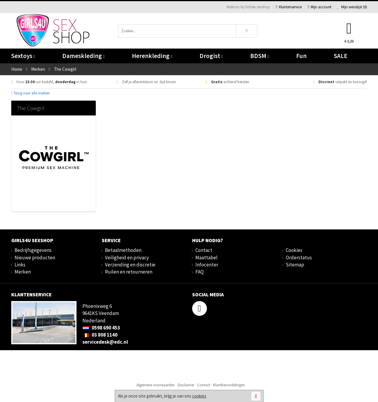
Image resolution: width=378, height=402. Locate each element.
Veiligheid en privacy (127, 257)
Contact (203, 250)
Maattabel (206, 257)
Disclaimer (186, 384)
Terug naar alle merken (30, 93)
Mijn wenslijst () (352, 6)
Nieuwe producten (35, 257)
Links (20, 264)
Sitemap (295, 264)
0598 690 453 (101, 327)
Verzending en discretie (130, 264)
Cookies (294, 250)
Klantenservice (289, 6)
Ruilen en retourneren (128, 271)
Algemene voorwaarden (155, 384)
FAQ (199, 271)
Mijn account (319, 6)
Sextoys (23, 56)
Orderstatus (299, 257)
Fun (301, 56)
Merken (23, 271)
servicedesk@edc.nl (105, 342)
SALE (340, 56)
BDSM (259, 56)
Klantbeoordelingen (229, 384)
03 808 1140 (99, 335)
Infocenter (206, 264)
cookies (199, 396)
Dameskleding (83, 56)
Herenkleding (152, 56)
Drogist (211, 56)
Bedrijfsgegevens (33, 250)
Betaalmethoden (123, 250)
